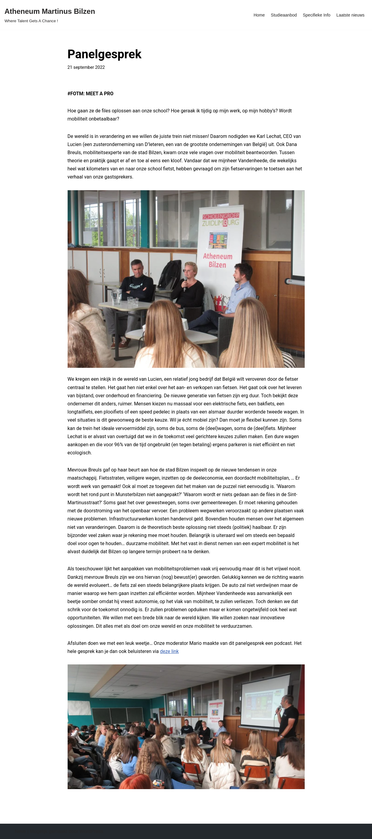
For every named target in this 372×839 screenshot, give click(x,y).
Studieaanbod (284, 15)
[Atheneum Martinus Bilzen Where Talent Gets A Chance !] (50, 14)
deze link (169, 651)
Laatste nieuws (350, 15)
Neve (20, 831)
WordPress (91, 831)
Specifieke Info (317, 15)
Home (259, 15)
